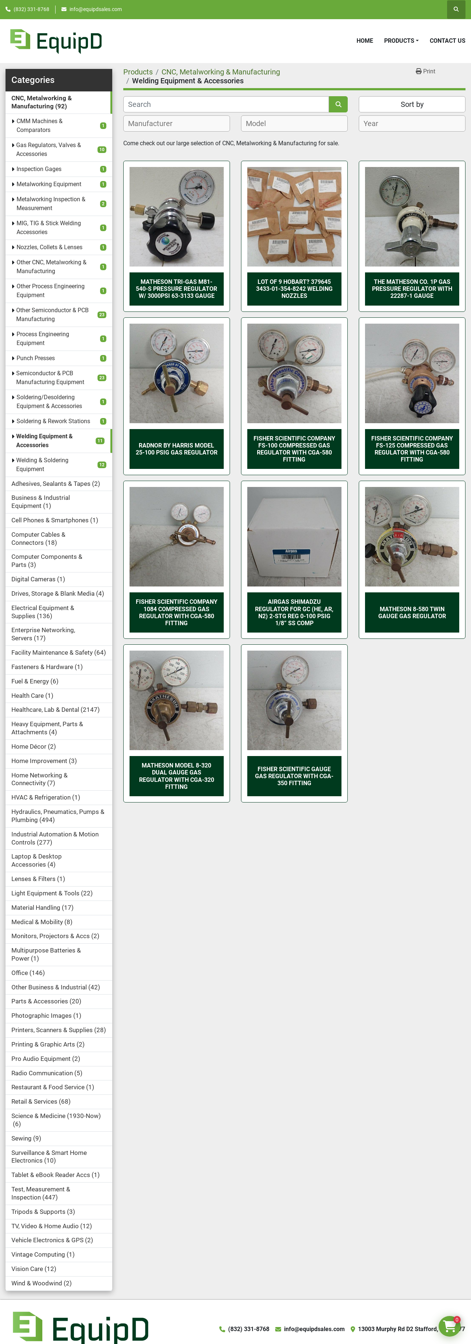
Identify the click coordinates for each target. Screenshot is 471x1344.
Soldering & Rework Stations (53, 421)
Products (399, 40)
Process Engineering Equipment (43, 339)
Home (365, 40)
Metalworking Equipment (49, 184)
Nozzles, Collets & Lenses (49, 247)
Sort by (412, 104)
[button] (401, 40)
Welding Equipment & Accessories (44, 441)
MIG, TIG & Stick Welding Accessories (49, 228)
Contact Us (447, 40)
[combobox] (176, 123)
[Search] (226, 104)
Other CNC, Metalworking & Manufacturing (51, 267)
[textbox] (154, 123)
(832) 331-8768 (31, 9)
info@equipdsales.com (96, 9)
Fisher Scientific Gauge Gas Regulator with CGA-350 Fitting (294, 776)
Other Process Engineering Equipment (51, 291)
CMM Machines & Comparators (40, 125)
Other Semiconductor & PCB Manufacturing (52, 315)
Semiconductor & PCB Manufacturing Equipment (50, 378)
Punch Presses (36, 358)
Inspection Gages (39, 169)
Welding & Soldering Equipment (42, 465)
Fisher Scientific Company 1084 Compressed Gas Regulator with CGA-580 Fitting (176, 612)
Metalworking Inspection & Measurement (51, 204)
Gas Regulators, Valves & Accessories (48, 149)
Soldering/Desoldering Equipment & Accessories (49, 402)
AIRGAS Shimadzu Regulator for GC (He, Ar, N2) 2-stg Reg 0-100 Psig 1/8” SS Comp (294, 612)
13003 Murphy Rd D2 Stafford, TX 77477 (411, 1329)
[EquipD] (79, 1328)
